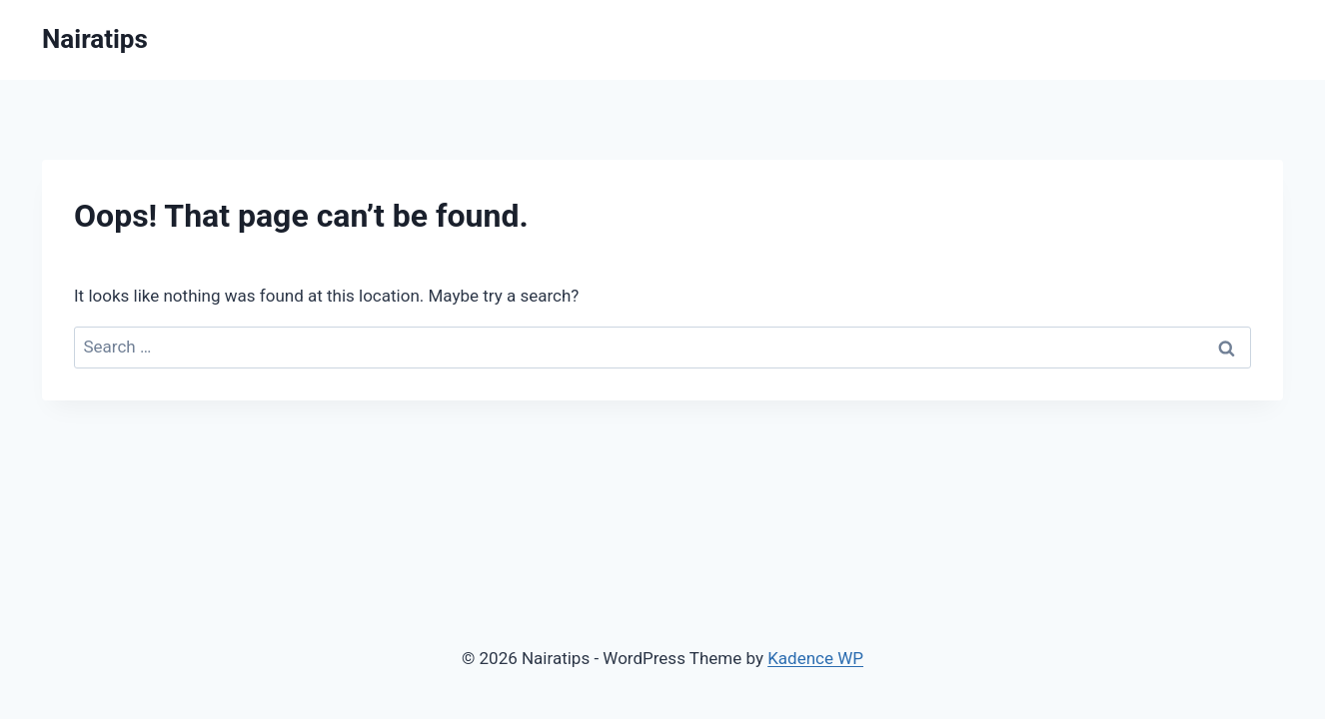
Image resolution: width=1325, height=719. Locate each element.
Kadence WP (815, 658)
